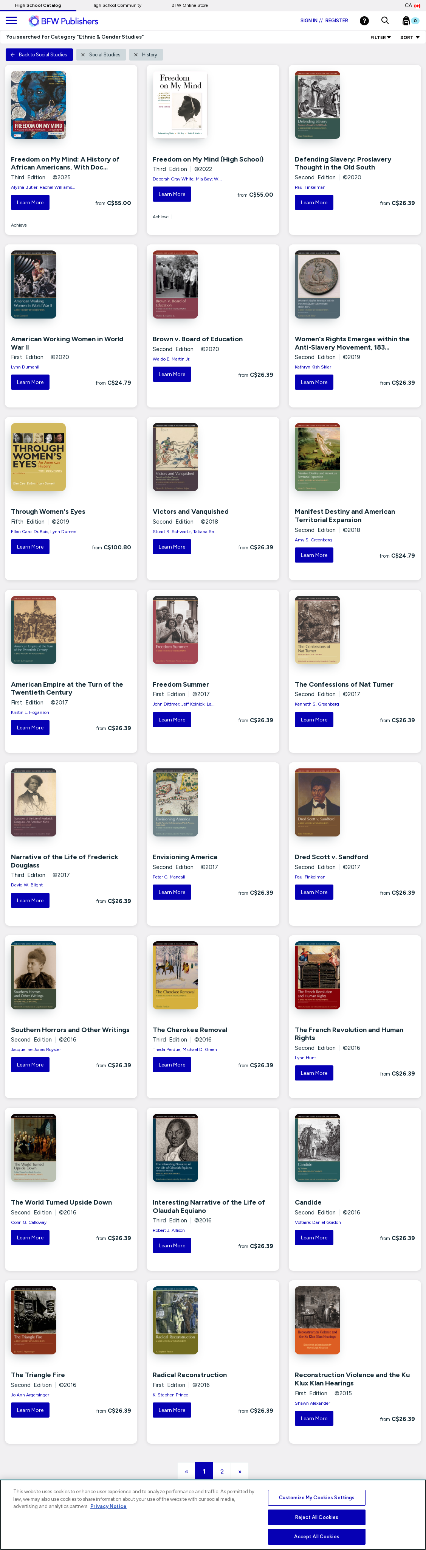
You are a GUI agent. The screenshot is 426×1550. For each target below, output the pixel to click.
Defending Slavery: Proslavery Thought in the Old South (343, 163)
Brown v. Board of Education (198, 339)
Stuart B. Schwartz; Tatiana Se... (185, 531)
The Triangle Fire (38, 1375)
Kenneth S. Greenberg (317, 704)
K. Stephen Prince (170, 1395)
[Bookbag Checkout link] (415, 22)
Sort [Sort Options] (410, 37)
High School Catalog (38, 5)
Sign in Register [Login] (324, 20)
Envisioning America (185, 857)
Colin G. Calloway (28, 1222)
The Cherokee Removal (190, 1030)
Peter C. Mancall (169, 877)
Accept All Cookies (316, 1536)
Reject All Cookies (316, 1517)
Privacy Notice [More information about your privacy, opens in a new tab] (108, 1506)
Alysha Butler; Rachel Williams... (43, 187)
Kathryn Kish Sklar (313, 367)
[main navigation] (11, 20)
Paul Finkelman (310, 187)
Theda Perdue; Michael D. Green (185, 1049)
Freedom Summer (181, 684)
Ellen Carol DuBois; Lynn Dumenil (45, 531)
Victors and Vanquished (191, 511)
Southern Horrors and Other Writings (70, 1030)
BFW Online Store (190, 5)
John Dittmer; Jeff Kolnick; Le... (184, 704)
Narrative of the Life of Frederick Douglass (64, 861)
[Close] (412, 1516)
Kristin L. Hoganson (30, 712)
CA (412, 5)
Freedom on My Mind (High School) (208, 159)
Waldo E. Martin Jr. (172, 359)
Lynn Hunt (305, 1057)
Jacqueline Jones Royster (36, 1049)
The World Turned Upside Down (61, 1202)
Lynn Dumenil (25, 367)
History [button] (145, 55)
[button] (385, 20)
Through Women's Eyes (48, 511)
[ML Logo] (71, 21)
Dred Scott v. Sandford (331, 857)
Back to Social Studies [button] (38, 55)
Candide (308, 1202)
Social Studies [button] (100, 55)
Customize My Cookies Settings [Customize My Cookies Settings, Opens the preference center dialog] (317, 1497)
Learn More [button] (30, 202)
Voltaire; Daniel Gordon (318, 1222)
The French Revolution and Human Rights (349, 1034)
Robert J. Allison (169, 1230)
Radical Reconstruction (190, 1375)
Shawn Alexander (312, 1403)
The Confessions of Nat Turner (344, 684)
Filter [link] (380, 37)
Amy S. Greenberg (313, 540)
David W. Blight (27, 885)
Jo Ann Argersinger (30, 1395)
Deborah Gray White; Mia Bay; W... (187, 179)
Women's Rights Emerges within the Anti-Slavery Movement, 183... (352, 343)
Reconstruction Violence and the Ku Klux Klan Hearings (352, 1379)
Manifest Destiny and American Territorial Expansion (345, 515)
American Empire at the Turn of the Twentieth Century (67, 688)
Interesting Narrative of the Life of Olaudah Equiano (209, 1206)
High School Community (116, 5)
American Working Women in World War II (67, 343)
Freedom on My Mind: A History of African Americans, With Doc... (65, 163)
